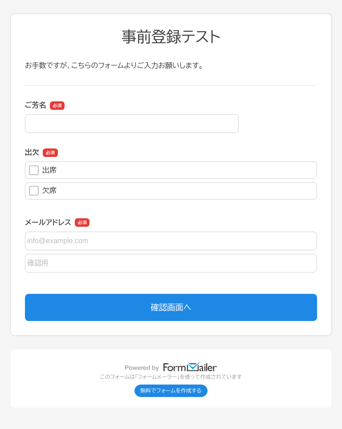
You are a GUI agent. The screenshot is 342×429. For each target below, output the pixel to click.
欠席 (43, 191)
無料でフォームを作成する (171, 391)
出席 (43, 170)
